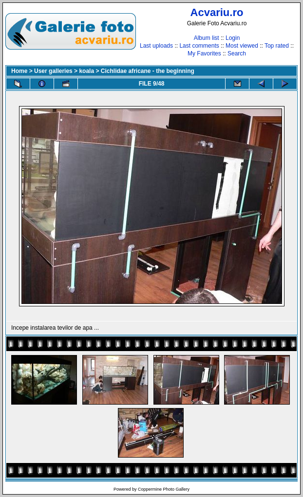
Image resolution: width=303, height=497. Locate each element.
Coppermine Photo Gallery (163, 489)
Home (19, 71)
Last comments (199, 45)
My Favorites (204, 53)
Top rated (277, 45)
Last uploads (156, 45)
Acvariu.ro (217, 12)
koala (86, 71)
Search (236, 53)
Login (233, 38)
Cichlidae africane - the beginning (147, 71)
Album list (206, 38)
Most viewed (242, 45)
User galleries (53, 71)
